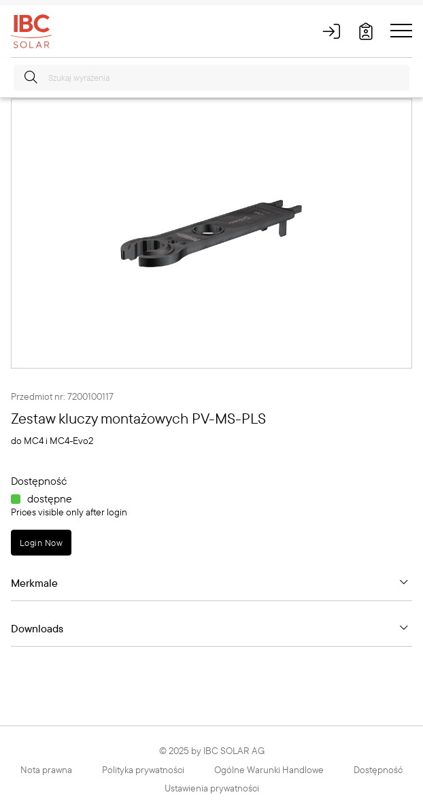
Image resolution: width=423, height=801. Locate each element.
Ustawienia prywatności (212, 788)
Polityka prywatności (143, 770)
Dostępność (378, 770)
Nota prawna (46, 770)
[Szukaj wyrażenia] (211, 77)
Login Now (41, 542)
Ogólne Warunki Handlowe (269, 770)
